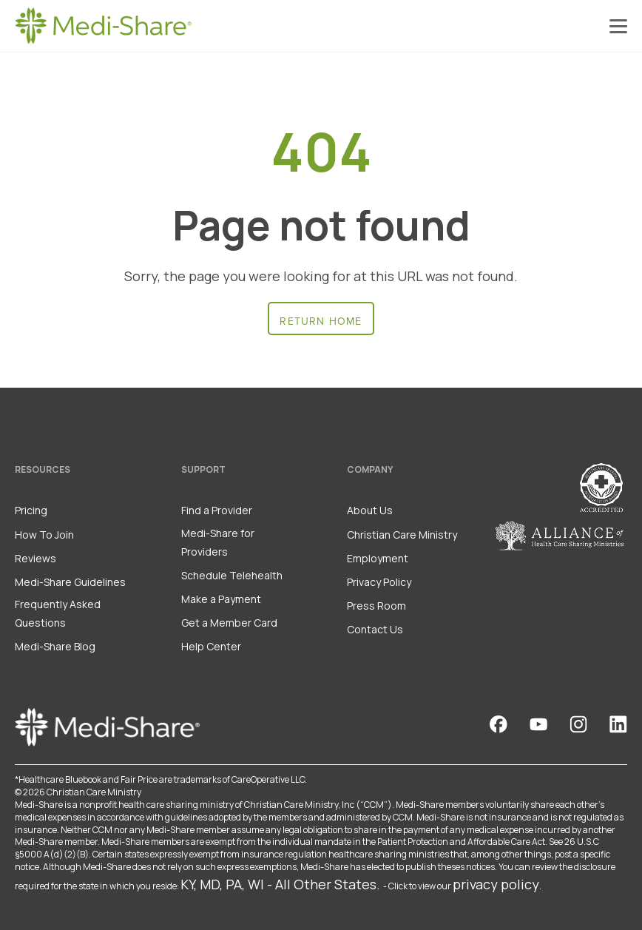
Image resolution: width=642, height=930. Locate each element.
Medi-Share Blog (55, 646)
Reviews (35, 558)
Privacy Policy (379, 582)
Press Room (376, 606)
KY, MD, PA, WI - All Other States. (280, 884)
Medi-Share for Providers (217, 542)
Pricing (31, 510)
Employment (377, 558)
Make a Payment (221, 599)
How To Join (44, 535)
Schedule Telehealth (232, 575)
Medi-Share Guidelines (70, 582)
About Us (370, 510)
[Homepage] (103, 25)
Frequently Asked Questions (58, 613)
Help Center (211, 646)
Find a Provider (216, 510)
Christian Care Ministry (402, 535)
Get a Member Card (229, 623)
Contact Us (375, 629)
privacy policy (496, 884)
